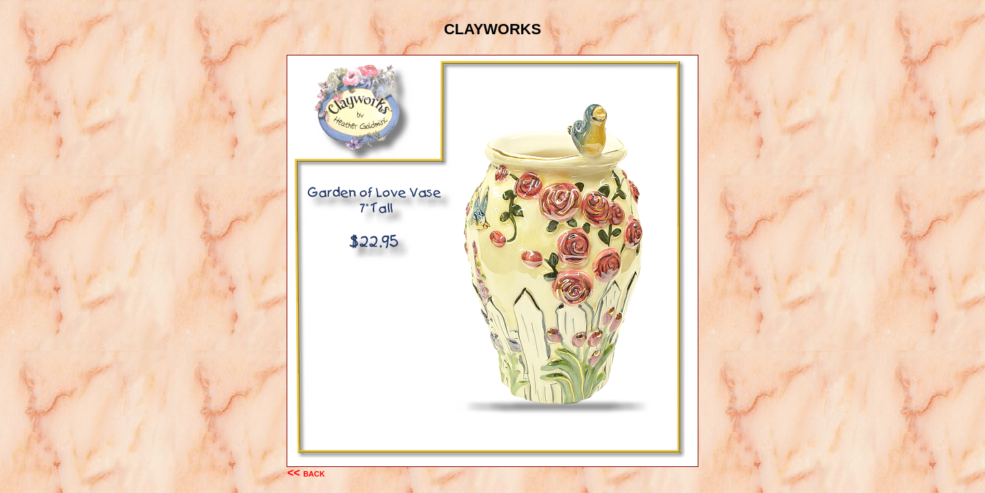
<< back (306, 473)
